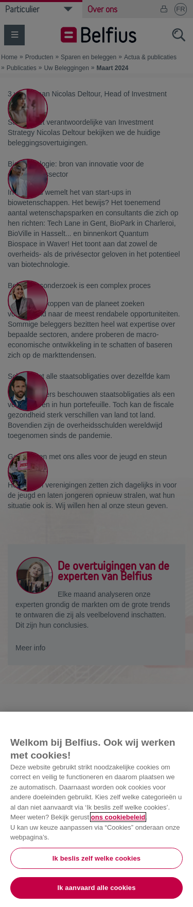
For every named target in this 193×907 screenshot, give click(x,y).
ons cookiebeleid (118, 817)
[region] (96, 809)
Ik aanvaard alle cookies (97, 888)
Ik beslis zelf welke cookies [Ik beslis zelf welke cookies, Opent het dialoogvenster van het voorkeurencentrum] (96, 858)
